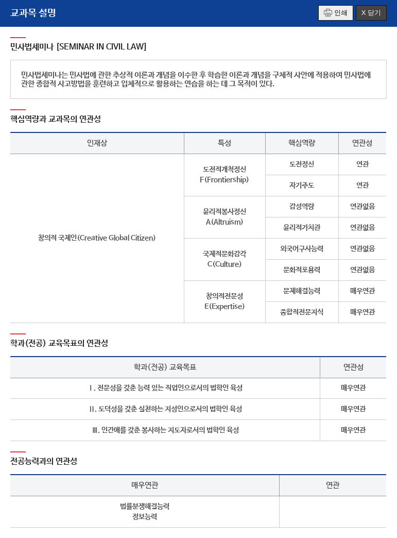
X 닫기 (371, 12)
